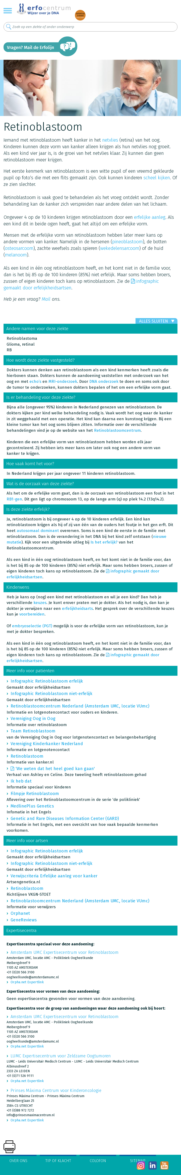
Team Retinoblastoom (33, 731)
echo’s (35, 381)
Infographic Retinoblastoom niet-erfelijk (51, 693)
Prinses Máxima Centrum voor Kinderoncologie (56, 1090)
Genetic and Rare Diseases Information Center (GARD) (65, 818)
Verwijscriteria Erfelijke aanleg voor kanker (54, 876)
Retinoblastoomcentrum (117, 430)
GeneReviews (24, 920)
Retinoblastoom (27, 756)
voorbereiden (32, 614)
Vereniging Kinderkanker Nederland (47, 743)
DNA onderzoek (103, 381)
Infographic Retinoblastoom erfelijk (47, 681)
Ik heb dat (21, 781)
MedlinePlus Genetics (32, 806)
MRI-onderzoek (63, 381)
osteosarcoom (19, 248)
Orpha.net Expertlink (27, 982)
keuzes (39, 602)
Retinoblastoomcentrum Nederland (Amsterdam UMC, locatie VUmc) (80, 706)
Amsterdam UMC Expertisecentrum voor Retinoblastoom (65, 952)
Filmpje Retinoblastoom (35, 793)
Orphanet (20, 913)
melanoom (16, 255)
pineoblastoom (127, 241)
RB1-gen (14, 499)
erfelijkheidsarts (77, 608)
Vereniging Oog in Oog (33, 718)
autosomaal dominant (38, 530)
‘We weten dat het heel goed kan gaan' (55, 768)
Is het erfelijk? (104, 542)
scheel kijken (157, 177)
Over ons (18, 1160)
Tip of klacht (58, 1160)
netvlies (110, 140)
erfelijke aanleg (149, 217)
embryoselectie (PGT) (32, 625)
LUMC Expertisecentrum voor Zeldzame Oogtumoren (61, 1056)
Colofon (98, 1160)
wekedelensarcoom (119, 248)
